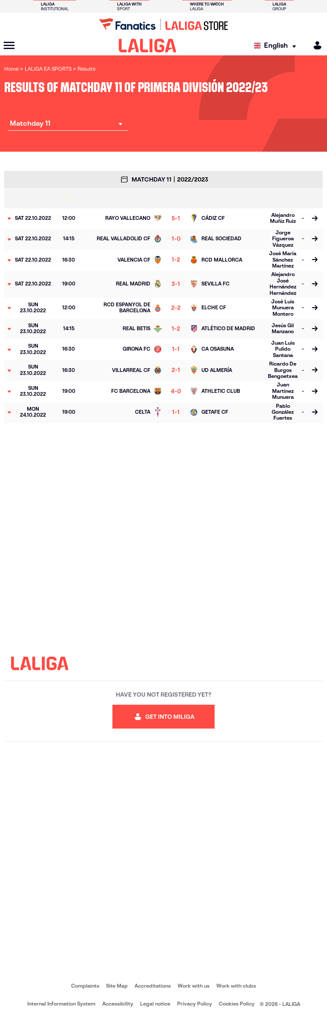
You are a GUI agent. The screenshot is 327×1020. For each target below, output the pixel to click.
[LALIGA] (147, 45)
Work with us (193, 985)
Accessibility (117, 1003)
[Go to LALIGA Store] (163, 24)
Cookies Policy (237, 1003)
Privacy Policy (194, 1003)
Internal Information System (61, 1003)
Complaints (85, 985)
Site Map (117, 985)
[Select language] (277, 45)
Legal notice (155, 1003)
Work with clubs (236, 985)
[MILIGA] (315, 45)
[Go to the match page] (314, 218)
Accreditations (153, 985)
